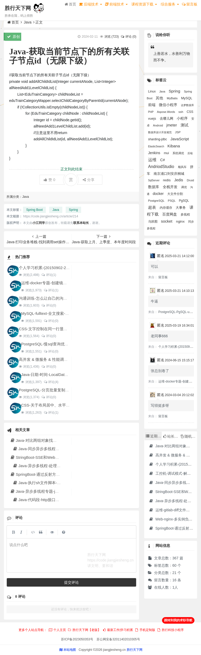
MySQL (186, 98)
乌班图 (153, 221)
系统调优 (178, 153)
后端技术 (90, 4)
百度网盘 (170, 214)
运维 (153, 160)
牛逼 (154, 301)
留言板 (189, 4)
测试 (184, 125)
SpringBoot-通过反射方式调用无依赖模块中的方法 (56, 474)
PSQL (172, 200)
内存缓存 (166, 208)
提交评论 (71, 582)
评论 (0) (128, 36)
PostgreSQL (156, 200)
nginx (181, 221)
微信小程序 (168, 105)
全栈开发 (170, 187)
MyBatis (172, 98)
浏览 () (111, 36)
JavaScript (179, 139)
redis (167, 180)
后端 (190, 153)
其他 (160, 98)
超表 (152, 207)
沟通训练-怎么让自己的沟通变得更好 (51, 298)
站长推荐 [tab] (171, 436)
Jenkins (154, 153)
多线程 (185, 214)
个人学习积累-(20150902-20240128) (50, 267)
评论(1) (48, 275)
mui (167, 153)
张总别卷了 (160, 371)
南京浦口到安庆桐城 (169, 174)
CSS (190, 112)
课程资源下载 (144, 4)
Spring (73, 210)
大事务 (181, 208)
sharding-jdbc (158, 139)
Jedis (179, 180)
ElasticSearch (156, 146)
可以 (154, 266)
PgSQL (184, 200)
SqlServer (154, 180)
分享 (88, 180)
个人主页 (57, 630)
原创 (13, 36)
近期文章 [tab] (154, 436)
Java (28, 22)
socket (167, 221)
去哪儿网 (167, 118)
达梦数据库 (187, 105)
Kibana (174, 146)
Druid (190, 180)
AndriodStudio (161, 166)
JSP (178, 132)
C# (162, 160)
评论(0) (48, 305)
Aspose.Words (166, 111)
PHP (151, 112)
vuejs (152, 118)
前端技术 (116, 4)
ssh (181, 111)
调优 (184, 187)
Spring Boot (34, 210)
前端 (152, 105)
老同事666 (159, 336)
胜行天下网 (18, 8)
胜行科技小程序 (170, 630)
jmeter (172, 125)
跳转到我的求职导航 (178, 620)
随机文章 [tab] (189, 436)
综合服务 (170, 4)
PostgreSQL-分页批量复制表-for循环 (51, 390)
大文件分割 (175, 193)
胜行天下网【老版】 (84, 630)
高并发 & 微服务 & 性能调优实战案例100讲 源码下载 (65, 359)
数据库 (154, 187)
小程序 (183, 118)
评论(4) (50, 382)
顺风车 (182, 167)
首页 (70, 4)
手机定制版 (145, 630)
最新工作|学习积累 (117, 630)
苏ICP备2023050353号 (77, 639)
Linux (152, 91)
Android (158, 125)
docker (159, 194)
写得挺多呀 (160, 405)
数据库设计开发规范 (160, 132)
